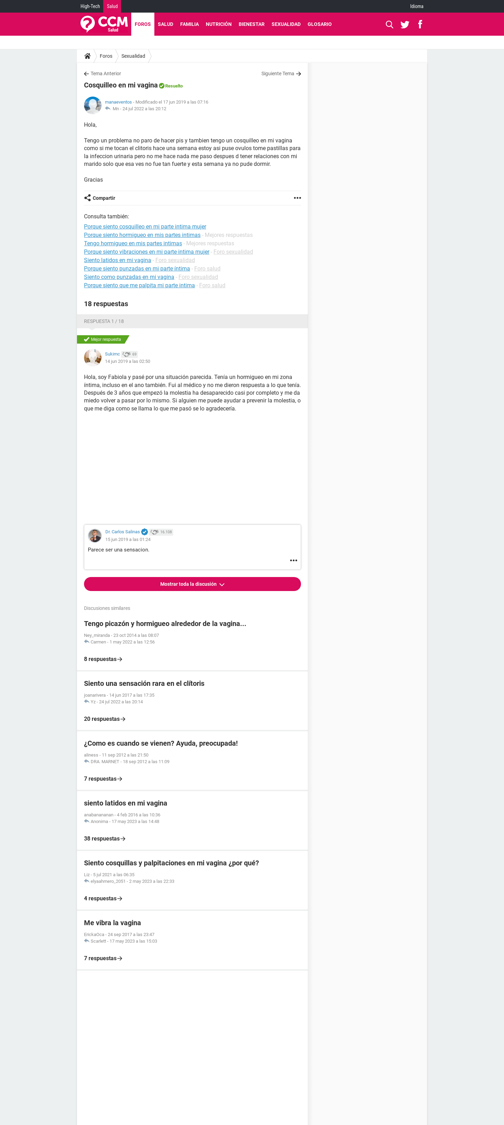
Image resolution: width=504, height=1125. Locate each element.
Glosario (320, 24)
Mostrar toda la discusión (189, 584)
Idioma (417, 6)
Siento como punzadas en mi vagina (129, 277)
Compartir (104, 198)
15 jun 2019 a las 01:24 (127, 539)
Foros (143, 24)
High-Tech (90, 6)
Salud (112, 6)
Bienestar (252, 24)
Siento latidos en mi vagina (117, 260)
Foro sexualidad (233, 251)
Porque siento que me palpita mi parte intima (139, 285)
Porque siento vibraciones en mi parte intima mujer (146, 251)
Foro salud (207, 268)
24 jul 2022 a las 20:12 (144, 108)
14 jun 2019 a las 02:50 (127, 361)
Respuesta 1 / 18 (104, 321)
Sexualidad (286, 24)
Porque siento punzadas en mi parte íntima (137, 268)
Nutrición (219, 24)
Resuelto (174, 86)
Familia (189, 24)
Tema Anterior (106, 73)
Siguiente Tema (277, 73)
